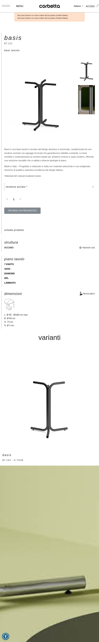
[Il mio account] (90, 6)
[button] (6, 99)
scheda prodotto (14, 230)
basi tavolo (12, 50)
